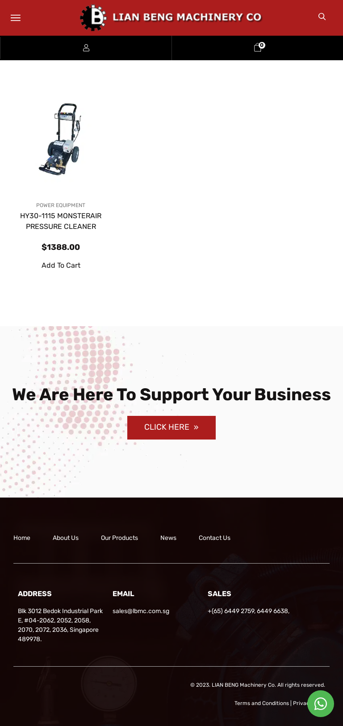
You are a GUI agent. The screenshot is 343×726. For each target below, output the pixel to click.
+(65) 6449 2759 (231, 611)
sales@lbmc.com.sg (141, 611)
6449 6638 (272, 611)
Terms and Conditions (261, 703)
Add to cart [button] (61, 265)
